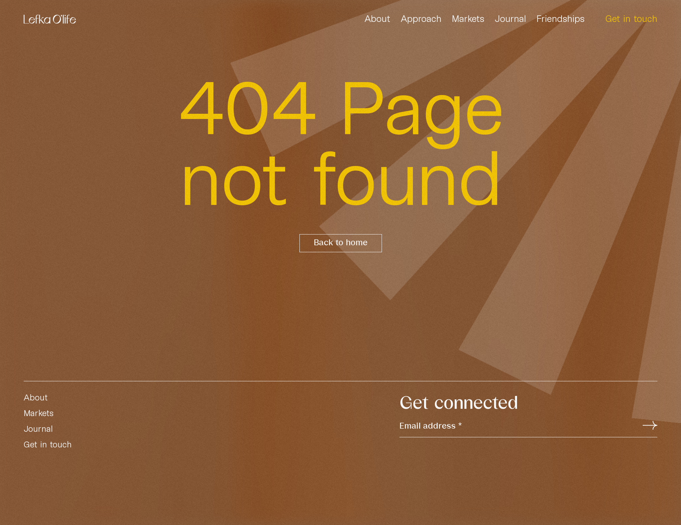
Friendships (561, 18)
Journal (510, 18)
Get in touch (631, 18)
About (377, 18)
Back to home (341, 243)
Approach (421, 18)
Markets (468, 18)
